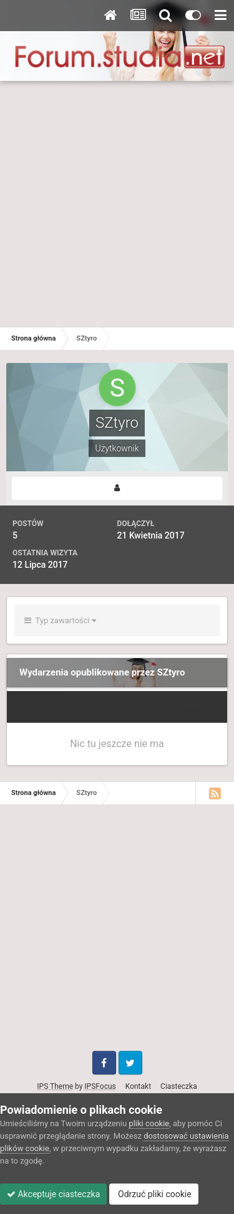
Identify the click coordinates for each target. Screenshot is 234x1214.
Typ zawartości (60, 620)
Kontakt (138, 1086)
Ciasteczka (178, 1086)
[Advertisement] (117, 204)
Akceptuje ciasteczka (53, 1194)
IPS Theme (55, 1086)
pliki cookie (149, 1123)
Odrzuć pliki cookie (154, 1194)
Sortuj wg (193, 706)
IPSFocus (99, 1086)
